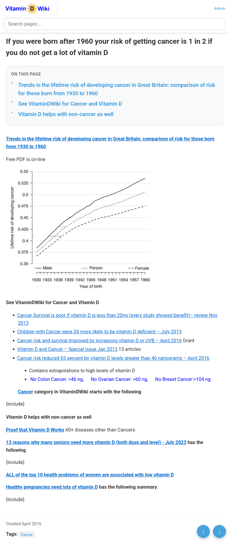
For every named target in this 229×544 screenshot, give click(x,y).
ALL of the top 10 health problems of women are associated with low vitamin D (90, 475)
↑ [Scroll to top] (203, 531)
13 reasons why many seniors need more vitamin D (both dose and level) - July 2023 (96, 442)
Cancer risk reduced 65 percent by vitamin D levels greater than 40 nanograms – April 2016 (113, 358)
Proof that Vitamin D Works (35, 430)
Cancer (25, 392)
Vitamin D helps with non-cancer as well (66, 114)
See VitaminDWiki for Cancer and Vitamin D (70, 104)
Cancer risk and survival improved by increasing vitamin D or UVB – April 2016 (99, 340)
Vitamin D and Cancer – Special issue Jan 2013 (67, 349)
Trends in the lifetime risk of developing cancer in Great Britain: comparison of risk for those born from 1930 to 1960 (116, 89)
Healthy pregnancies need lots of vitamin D (52, 487)
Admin (219, 8)
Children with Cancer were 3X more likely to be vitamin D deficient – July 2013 (99, 331)
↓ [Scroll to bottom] (219, 531)
